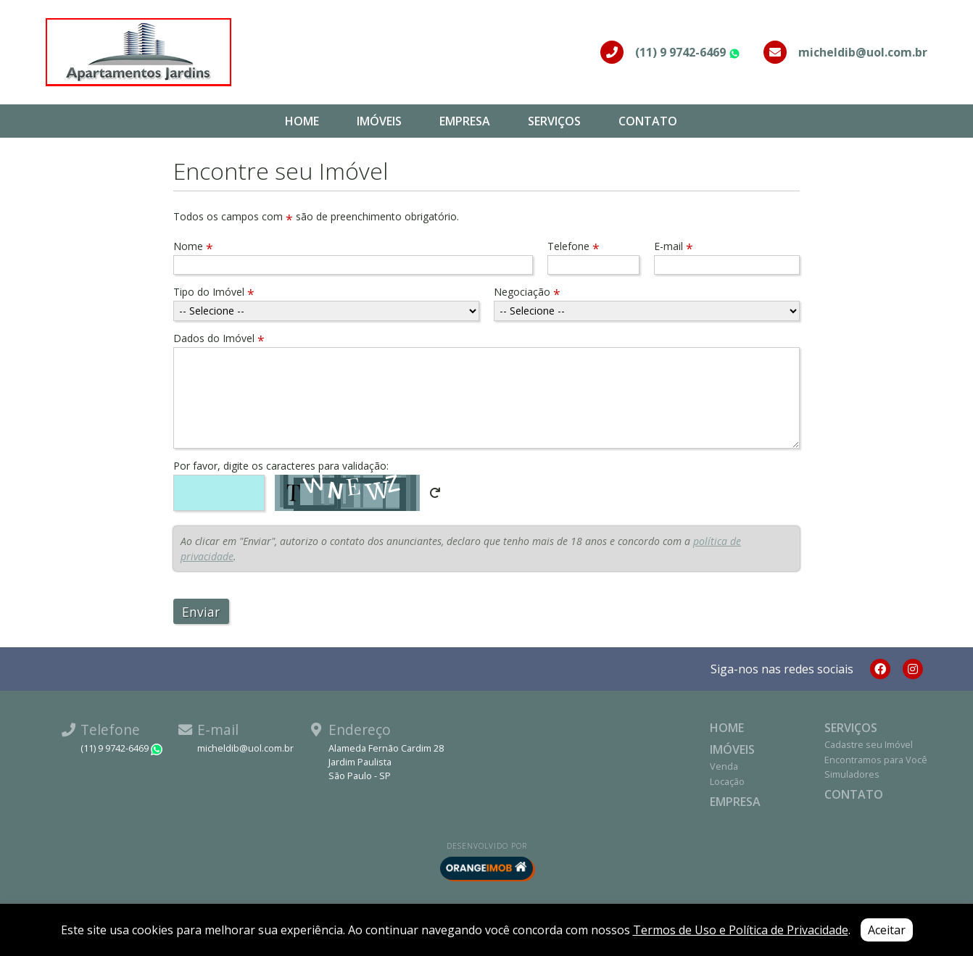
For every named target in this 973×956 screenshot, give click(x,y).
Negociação (527, 292)
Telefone (573, 246)
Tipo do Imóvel (213, 292)
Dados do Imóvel (219, 338)
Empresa (464, 121)
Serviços (554, 121)
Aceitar (887, 930)
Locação (727, 781)
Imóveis (379, 121)
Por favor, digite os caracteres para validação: (281, 466)
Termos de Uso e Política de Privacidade (740, 930)
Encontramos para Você (875, 759)
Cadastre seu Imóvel (868, 744)
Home (302, 121)
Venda (724, 766)
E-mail (673, 246)
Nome (193, 246)
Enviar (201, 611)
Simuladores (851, 774)
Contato (647, 121)
